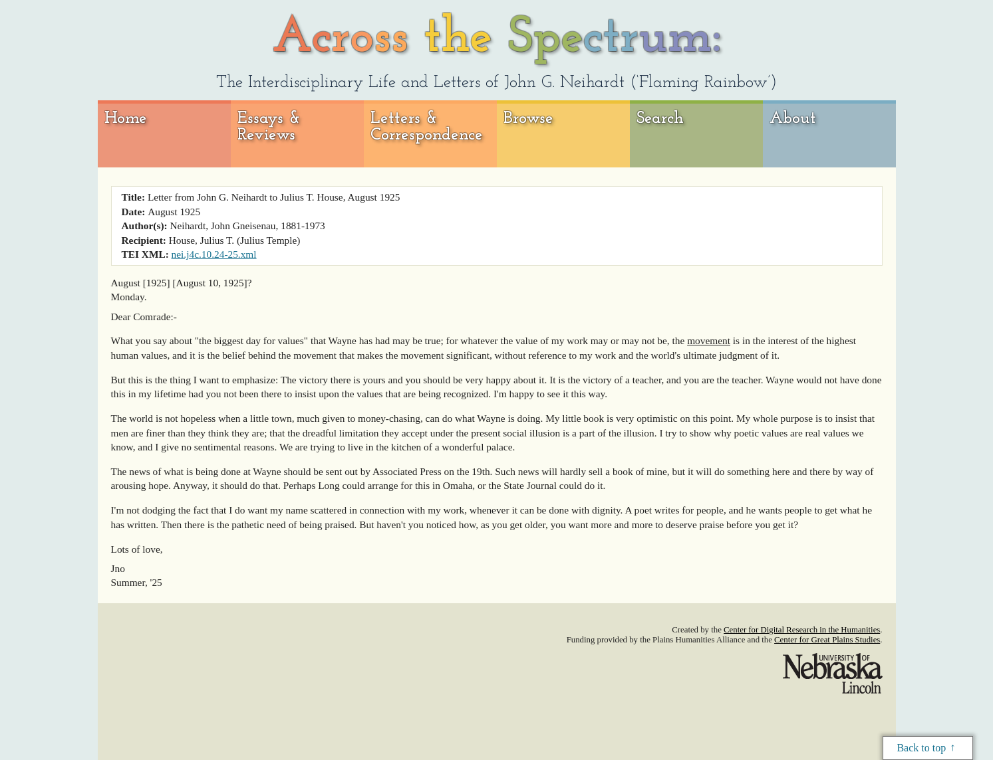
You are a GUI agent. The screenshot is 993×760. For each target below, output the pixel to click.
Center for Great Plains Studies (827, 639)
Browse (528, 118)
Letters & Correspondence (426, 127)
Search (660, 118)
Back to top (921, 747)
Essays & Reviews (269, 127)
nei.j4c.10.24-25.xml (214, 254)
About (793, 118)
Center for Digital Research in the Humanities (802, 629)
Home (125, 118)
